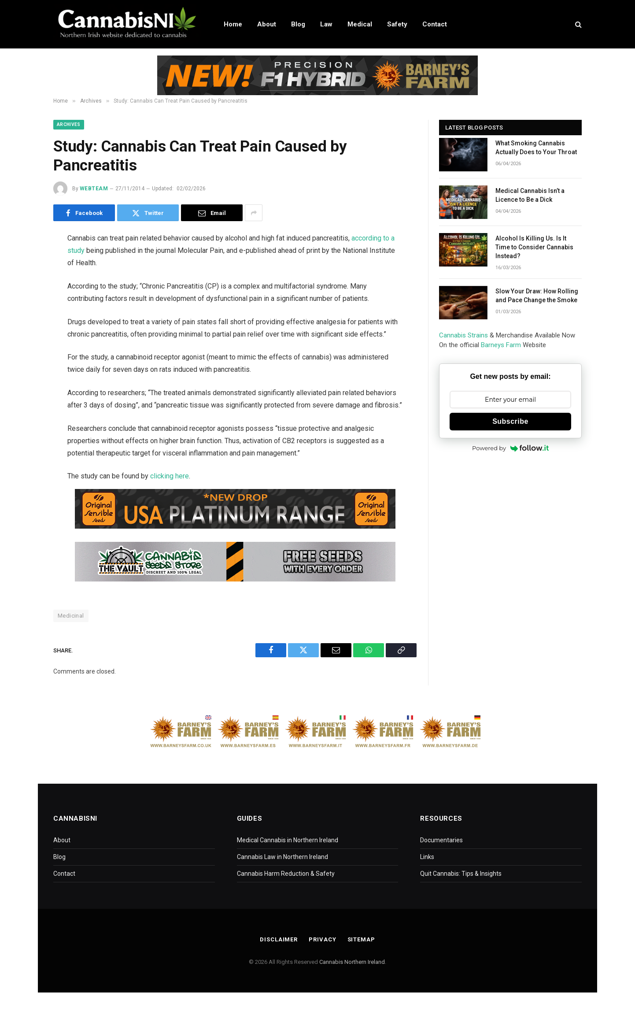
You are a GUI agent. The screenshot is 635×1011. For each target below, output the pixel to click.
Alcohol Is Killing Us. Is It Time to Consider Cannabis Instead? (534, 247)
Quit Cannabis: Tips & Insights (461, 873)
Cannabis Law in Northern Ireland (282, 856)
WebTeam (94, 188)
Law (326, 24)
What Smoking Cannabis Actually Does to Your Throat (536, 148)
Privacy (322, 939)
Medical (359, 24)
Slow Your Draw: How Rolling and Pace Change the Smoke (536, 296)
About (266, 24)
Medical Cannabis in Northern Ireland (287, 840)
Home (233, 24)
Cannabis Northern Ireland (352, 962)
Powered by (510, 448)
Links (427, 856)
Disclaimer (279, 939)
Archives (69, 124)
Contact (434, 24)
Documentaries (441, 840)
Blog (298, 24)
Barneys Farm (501, 345)
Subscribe (510, 421)
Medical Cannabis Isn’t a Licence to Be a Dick (530, 195)
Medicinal (71, 615)
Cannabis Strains (463, 335)
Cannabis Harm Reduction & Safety (286, 873)
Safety (397, 24)
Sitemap (361, 939)
